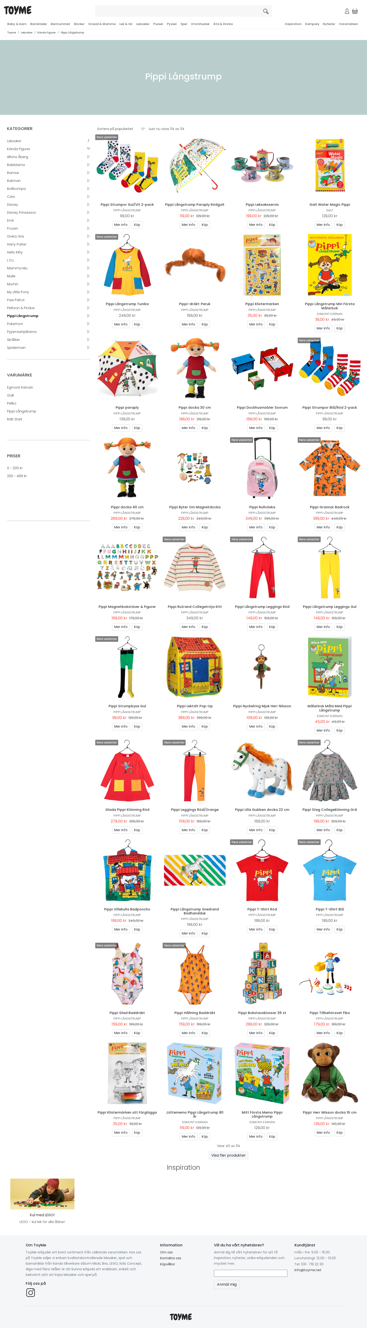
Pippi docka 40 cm (127, 507)
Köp (137, 224)
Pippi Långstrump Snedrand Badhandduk (195, 911)
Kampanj (312, 24)
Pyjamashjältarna (22, 331)
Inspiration (293, 24)
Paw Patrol (15, 300)
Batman (14, 180)
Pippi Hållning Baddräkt (194, 1012)
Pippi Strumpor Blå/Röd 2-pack (329, 407)
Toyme (11, 32)
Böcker (79, 24)
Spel (183, 24)
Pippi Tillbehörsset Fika (330, 1012)
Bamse (13, 172)
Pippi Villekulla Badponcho (127, 909)
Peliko (11, 403)
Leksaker (143, 24)
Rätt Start (14, 419)
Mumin (12, 284)
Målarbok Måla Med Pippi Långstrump (330, 708)
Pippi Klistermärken (262, 304)
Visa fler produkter (228, 1155)
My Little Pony (18, 292)
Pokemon (15, 323)
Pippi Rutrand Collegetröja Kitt (195, 606)
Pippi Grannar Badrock (329, 507)
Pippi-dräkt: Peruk (194, 304)
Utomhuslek (200, 24)
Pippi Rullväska (262, 507)
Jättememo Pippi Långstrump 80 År (195, 1114)
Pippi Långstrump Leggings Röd (262, 606)
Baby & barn (16, 24)
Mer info (121, 224)
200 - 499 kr (17, 476)
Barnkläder (38, 24)
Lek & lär (125, 24)
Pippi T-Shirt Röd (262, 909)
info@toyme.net (307, 1270)
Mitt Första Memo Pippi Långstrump (262, 1114)
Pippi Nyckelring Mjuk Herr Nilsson (262, 706)
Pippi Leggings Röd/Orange (195, 809)
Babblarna (16, 164)
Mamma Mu (17, 268)
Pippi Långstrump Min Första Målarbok (330, 306)
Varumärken (348, 24)
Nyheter (329, 24)
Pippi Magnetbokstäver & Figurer (127, 606)
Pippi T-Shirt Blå (330, 909)
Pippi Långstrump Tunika (127, 304)
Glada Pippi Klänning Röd (127, 809)
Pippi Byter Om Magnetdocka (194, 507)
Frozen (12, 228)
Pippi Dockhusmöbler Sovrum (262, 407)
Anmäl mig (227, 1284)
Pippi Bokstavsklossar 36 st (262, 1012)
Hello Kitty (15, 252)
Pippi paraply (127, 407)
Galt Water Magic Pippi (329, 204)
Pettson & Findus (21, 308)
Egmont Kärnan (20, 387)
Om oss (166, 1252)
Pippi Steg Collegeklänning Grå (329, 809)
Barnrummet (60, 24)
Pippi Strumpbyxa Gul (127, 706)
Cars (11, 196)
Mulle (11, 276)
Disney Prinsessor (21, 212)
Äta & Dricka (223, 24)
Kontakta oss (170, 1258)
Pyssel (172, 24)
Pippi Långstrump (72, 32)
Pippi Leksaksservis (262, 204)
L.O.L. (11, 260)
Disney (12, 204)
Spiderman (16, 347)
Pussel (158, 24)
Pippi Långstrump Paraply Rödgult (194, 204)
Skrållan (13, 339)
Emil (10, 220)
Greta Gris (15, 236)
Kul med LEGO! (42, 1215)
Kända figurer (46, 32)
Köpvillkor (167, 1264)
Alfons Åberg (17, 157)
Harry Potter (16, 244)
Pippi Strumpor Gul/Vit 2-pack (127, 204)
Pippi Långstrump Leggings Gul (329, 606)
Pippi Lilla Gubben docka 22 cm (262, 809)
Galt (10, 395)
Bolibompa (16, 188)
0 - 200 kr (15, 468)
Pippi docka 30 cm (195, 407)
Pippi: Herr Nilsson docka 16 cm (329, 1112)
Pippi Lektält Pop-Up (195, 706)
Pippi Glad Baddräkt (127, 1012)
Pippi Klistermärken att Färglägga (127, 1112)
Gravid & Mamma (102, 24)
